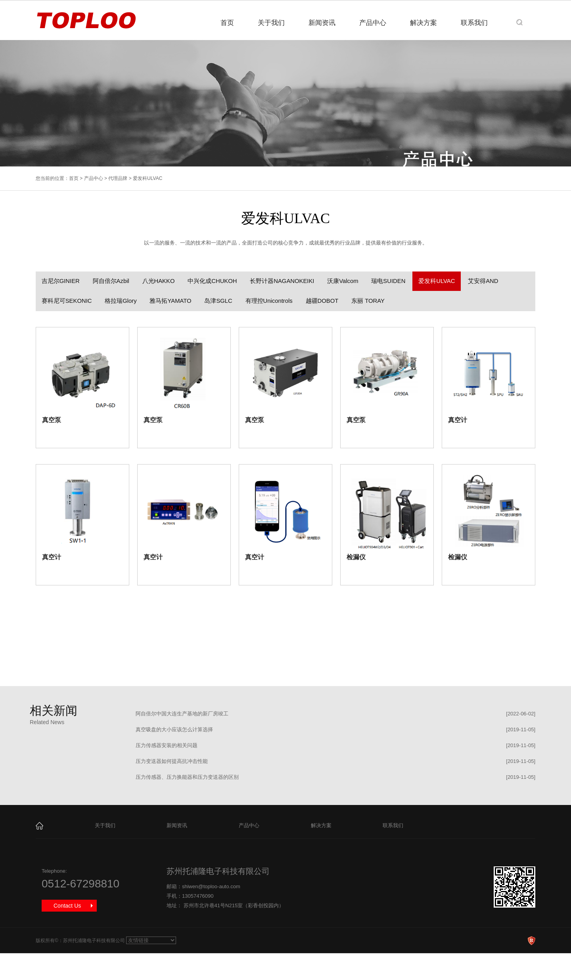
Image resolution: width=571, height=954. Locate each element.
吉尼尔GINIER (61, 281)
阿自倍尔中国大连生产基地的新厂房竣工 (182, 714)
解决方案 (423, 23)
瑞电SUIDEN (394, 281)
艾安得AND (490, 281)
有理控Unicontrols (272, 301)
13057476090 (198, 897)
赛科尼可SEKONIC (67, 301)
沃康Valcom (347, 281)
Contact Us (67, 906)
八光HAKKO (160, 281)
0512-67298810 (80, 884)
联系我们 (474, 23)
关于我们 (271, 23)
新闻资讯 (321, 23)
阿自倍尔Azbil (112, 281)
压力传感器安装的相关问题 (166, 746)
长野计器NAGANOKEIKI (285, 281)
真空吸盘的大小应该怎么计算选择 (174, 730)
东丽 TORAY (373, 301)
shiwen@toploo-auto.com (211, 887)
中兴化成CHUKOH (215, 281)
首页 (227, 23)
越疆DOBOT (326, 301)
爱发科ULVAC (443, 281)
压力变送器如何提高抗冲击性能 (172, 762)
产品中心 (372, 23)
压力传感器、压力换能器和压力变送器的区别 (187, 778)
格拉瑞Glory (122, 301)
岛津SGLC (221, 301)
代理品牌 (117, 178)
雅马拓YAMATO (172, 301)
